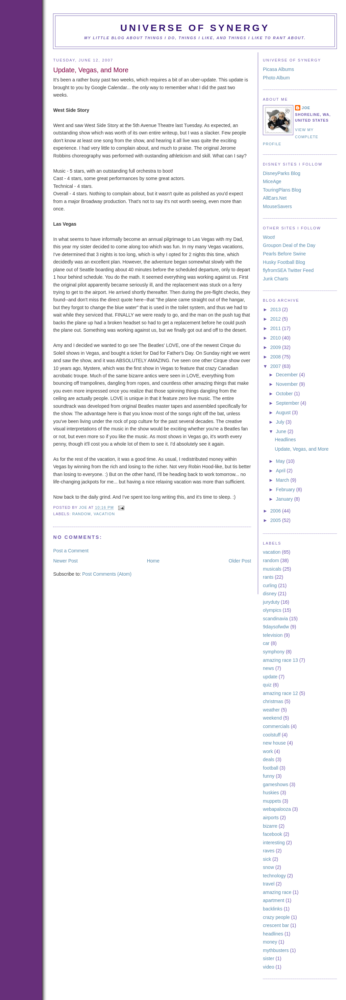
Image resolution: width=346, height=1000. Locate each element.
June (282, 431)
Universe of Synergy (195, 28)
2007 (276, 366)
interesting (274, 842)
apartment (273, 900)
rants (268, 577)
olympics (272, 610)
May (281, 461)
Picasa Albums (278, 69)
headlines (273, 933)
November (287, 384)
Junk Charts (275, 278)
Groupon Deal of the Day (289, 245)
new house (274, 743)
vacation (104, 514)
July (281, 422)
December (287, 374)
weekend (272, 718)
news (268, 668)
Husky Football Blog (284, 262)
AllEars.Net (275, 198)
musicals (272, 569)
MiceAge (272, 181)
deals (268, 759)
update (270, 676)
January (285, 499)
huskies (271, 792)
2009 (276, 347)
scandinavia (275, 618)
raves (268, 850)
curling (270, 585)
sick (267, 859)
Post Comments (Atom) (106, 574)
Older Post (240, 561)
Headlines (285, 439)
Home (153, 561)
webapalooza (277, 809)
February (286, 489)
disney (270, 593)
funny (268, 776)
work (268, 751)
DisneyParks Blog (281, 173)
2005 (276, 520)
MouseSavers (277, 206)
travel (268, 883)
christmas (273, 701)
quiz (267, 685)
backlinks (272, 908)
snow (268, 867)
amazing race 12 (280, 693)
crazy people (276, 917)
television (273, 635)
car (266, 643)
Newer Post (65, 561)
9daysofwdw (276, 626)
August (284, 412)
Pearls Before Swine (284, 253)
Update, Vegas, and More (301, 449)
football (270, 768)
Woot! (269, 237)
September (288, 403)
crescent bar (276, 925)
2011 (276, 328)
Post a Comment (71, 550)
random (81, 514)
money (270, 942)
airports (271, 817)
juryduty (271, 602)
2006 (276, 511)
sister (268, 958)
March (283, 480)
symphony (274, 651)
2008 (276, 356)
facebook (272, 834)
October (285, 393)
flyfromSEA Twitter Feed (288, 270)
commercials (276, 726)
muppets (272, 801)
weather (271, 709)
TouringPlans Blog (282, 190)
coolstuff (271, 735)
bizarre (270, 826)
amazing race (277, 892)
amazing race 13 (280, 660)
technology (274, 875)
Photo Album (276, 77)
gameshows (275, 784)
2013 (276, 309)
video (268, 967)
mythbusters (276, 950)
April (281, 470)
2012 (276, 319)
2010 (276, 338)
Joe (84, 508)
